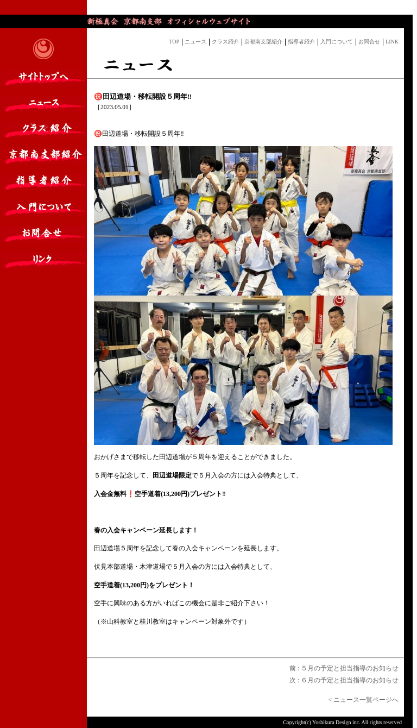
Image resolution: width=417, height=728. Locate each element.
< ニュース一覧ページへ (366, 699)
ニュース (195, 42)
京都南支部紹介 (263, 42)
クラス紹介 (225, 42)
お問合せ (369, 42)
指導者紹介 (301, 42)
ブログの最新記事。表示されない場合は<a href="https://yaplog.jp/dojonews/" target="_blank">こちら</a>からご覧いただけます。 (247, 7)
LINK (392, 42)
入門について (336, 42)
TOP (174, 42)
